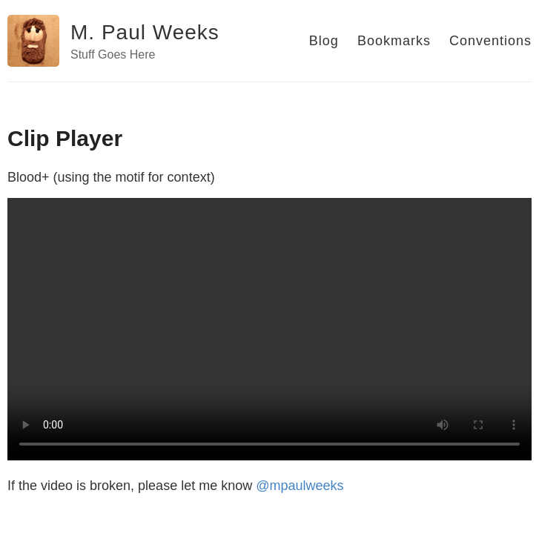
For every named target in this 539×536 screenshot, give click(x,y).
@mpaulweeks (299, 485)
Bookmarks (394, 40)
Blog (324, 40)
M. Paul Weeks (144, 32)
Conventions (490, 40)
